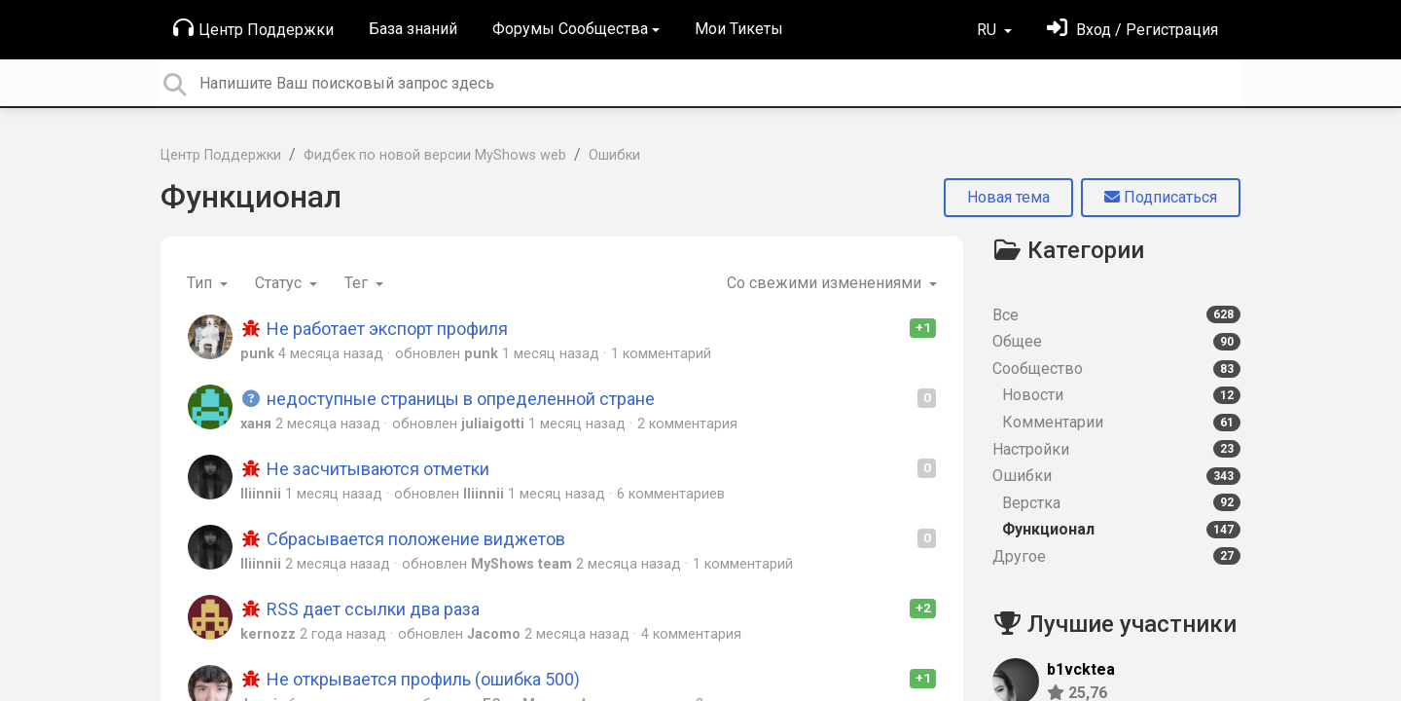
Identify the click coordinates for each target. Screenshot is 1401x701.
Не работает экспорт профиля (374, 328)
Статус (280, 283)
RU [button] (988, 29)
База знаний (413, 28)
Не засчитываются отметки (364, 469)
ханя (255, 424)
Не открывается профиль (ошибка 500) (410, 679)
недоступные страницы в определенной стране (447, 398)
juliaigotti (492, 424)
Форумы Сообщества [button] (570, 28)
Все (1116, 315)
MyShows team (521, 564)
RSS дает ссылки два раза (360, 609)
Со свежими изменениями (826, 283)
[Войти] (1132, 30)
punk (257, 354)
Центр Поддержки (253, 28)
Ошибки (614, 155)
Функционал (251, 196)
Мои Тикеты (739, 28)
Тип (201, 283)
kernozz (268, 634)
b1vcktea (1081, 669)
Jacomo (494, 634)
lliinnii (260, 494)
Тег (358, 283)
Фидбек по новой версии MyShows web (435, 155)
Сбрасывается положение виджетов (402, 539)
